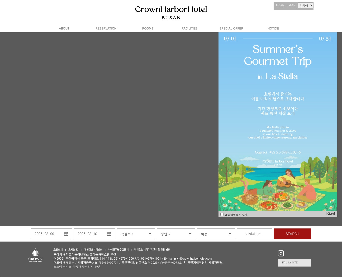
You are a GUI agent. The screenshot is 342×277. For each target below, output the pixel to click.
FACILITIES (190, 28)
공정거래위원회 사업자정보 (205, 262)
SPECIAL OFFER (231, 28)
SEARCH (292, 233)
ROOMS (147, 28)
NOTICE (273, 28)
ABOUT (64, 28)
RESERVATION (105, 28)
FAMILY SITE (290, 262)
